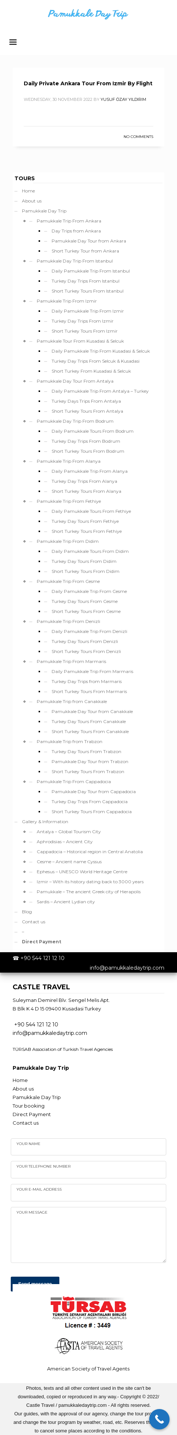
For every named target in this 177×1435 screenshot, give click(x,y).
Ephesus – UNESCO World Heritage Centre (82, 871)
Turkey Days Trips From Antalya (86, 401)
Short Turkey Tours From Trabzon (88, 771)
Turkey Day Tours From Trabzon (86, 751)
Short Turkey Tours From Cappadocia (92, 811)
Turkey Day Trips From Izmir (83, 321)
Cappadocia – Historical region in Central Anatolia (90, 851)
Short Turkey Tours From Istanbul (88, 291)
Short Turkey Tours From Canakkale (90, 731)
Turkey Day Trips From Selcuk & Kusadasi (96, 361)
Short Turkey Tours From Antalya (87, 411)
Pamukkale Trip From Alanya (69, 461)
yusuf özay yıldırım (123, 99)
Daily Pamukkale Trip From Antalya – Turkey (100, 391)
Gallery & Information (45, 821)
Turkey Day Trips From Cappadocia (90, 801)
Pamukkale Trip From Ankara (69, 221)
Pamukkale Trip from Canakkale (72, 701)
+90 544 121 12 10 (42, 958)
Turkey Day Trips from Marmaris (87, 681)
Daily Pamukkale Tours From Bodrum (93, 431)
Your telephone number (43, 1166)
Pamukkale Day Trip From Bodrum (75, 421)
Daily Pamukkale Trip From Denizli (89, 631)
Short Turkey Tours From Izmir (85, 331)
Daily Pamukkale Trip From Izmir (88, 311)
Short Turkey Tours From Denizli (86, 651)
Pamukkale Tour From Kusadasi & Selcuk (80, 341)
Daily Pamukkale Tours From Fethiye (91, 511)
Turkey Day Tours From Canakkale (89, 721)
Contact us (33, 921)
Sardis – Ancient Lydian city (66, 901)
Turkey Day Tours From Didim (84, 561)
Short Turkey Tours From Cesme (86, 611)
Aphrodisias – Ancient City (65, 841)
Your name (28, 1143)
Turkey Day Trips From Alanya (84, 481)
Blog (27, 911)
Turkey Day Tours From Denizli (85, 641)
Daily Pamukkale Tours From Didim (90, 551)
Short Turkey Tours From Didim (85, 571)
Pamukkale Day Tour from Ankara (89, 241)
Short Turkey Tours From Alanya (86, 491)
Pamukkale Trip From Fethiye (69, 501)
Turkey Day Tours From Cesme (85, 601)
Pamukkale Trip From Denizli (68, 621)
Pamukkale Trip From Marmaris (71, 661)
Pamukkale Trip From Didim (68, 541)
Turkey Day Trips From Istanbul (85, 281)
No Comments (138, 136)
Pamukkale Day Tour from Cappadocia (94, 791)
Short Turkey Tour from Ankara (85, 251)
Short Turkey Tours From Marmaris (89, 691)
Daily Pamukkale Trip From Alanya (90, 471)
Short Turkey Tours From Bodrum (88, 451)
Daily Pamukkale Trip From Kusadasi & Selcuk (101, 351)
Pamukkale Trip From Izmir (67, 301)
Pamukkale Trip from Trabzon (69, 741)
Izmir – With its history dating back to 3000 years (90, 881)
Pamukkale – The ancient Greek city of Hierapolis (89, 891)
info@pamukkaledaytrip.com (127, 967)
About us (32, 201)
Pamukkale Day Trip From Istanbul (75, 261)
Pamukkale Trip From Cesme (68, 581)
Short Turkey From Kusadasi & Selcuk (91, 371)
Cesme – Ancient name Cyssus (69, 861)
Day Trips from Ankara (76, 231)
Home (28, 191)
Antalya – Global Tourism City (69, 831)
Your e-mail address (39, 1189)
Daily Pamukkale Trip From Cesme (89, 591)
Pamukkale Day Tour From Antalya (75, 381)
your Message (31, 1212)
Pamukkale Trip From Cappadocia (74, 781)
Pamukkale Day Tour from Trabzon (90, 761)
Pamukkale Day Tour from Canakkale (92, 711)
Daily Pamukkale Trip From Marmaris (92, 671)
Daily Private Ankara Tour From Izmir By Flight (88, 83)
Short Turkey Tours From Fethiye (87, 531)
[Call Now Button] (159, 1419)
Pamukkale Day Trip (44, 211)
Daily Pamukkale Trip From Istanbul (91, 271)
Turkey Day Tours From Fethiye (85, 521)
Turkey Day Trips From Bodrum (86, 441)
